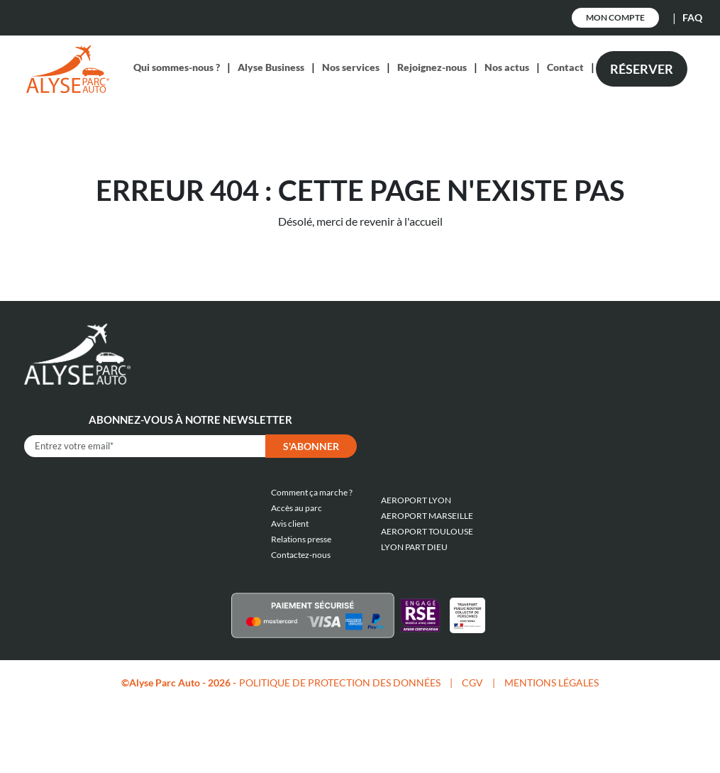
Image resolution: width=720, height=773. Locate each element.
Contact (565, 67)
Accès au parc (296, 508)
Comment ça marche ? (312, 492)
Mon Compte (615, 17)
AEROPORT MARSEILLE (427, 515)
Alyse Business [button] (271, 67)
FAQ (692, 17)
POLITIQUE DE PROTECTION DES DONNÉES (340, 682)
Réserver (641, 69)
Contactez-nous (301, 554)
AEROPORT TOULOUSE (427, 531)
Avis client (290, 523)
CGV (472, 682)
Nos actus (506, 67)
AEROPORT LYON (416, 500)
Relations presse (301, 539)
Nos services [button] (351, 67)
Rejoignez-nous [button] (432, 67)
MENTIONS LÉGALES (551, 682)
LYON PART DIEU (414, 547)
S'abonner (311, 446)
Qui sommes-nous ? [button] (176, 67)
